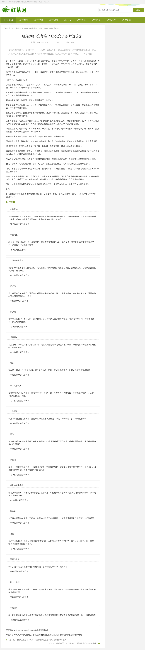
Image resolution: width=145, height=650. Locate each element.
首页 (13, 28)
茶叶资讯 (23, 20)
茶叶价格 (81, 20)
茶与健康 (126, 20)
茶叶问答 (96, 20)
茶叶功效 (53, 20)
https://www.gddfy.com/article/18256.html (31, 630)
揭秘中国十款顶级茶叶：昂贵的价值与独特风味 (76, 643)
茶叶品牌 (111, 20)
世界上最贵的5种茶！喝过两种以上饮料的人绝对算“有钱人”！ (43, 640)
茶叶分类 (38, 20)
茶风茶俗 (25, 28)
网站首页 (8, 20)
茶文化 (67, 20)
